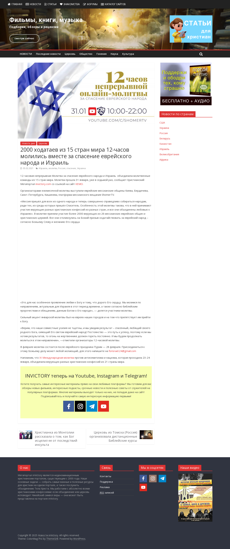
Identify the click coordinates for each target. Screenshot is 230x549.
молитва (53, 168)
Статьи (52, 4)
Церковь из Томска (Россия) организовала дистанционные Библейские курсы (113, 436)
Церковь (70, 53)
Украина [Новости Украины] (164, 127)
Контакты (105, 476)
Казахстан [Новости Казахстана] (165, 143)
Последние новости (48, 53)
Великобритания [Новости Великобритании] (169, 154)
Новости (35, 4)
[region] (115, 29)
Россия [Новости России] (163, 133)
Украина (81, 168)
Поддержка (106, 481)
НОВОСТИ (26, 53)
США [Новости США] (162, 122)
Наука (114, 53)
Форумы (92, 4)
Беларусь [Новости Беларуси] (164, 138)
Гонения (101, 53)
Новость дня (28, 143)
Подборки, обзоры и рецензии (34, 27)
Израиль (43, 168)
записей (107, 492)
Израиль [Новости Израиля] (164, 149)
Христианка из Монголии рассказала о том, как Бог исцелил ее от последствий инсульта (56, 438)
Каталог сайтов (115, 4)
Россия (61, 168)
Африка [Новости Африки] (163, 159)
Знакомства (72, 4)
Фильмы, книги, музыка (46, 20)
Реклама (105, 487)
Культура (128, 53)
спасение (71, 168)
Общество (85, 53)
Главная (17, 4)
